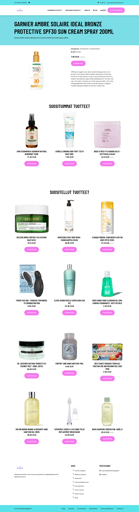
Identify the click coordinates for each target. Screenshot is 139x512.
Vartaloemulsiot (94, 49)
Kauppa (103, 10)
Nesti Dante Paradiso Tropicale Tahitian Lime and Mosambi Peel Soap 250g (107, 366)
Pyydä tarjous (116, 10)
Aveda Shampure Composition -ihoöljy (107, 429)
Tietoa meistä (79, 490)
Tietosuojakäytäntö (107, 508)
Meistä (87, 10)
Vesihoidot (78, 478)
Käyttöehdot (93, 508)
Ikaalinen (102, 2)
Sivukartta (120, 508)
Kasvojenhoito (79, 486)
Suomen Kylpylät (80, 471)
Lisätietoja (78, 63)
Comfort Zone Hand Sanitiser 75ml (69, 363)
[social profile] (29, 2)
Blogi (95, 10)
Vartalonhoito (84, 49)
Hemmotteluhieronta (82, 482)
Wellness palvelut (80, 474)
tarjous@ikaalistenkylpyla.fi (115, 2)
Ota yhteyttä (81, 508)
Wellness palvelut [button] (73, 10)
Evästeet (71, 508)
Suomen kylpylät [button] (54, 10)
